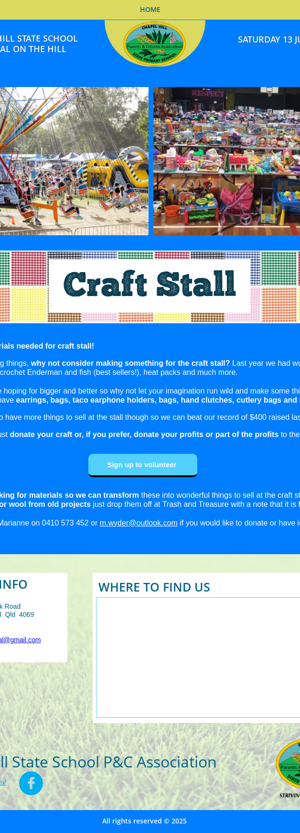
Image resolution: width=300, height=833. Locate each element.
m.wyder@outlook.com (139, 523)
